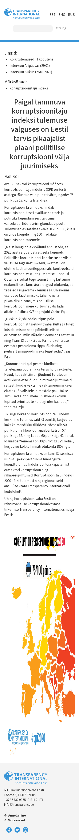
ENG (62, 14)
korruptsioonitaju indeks (29, 88)
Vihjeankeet (16, 820)
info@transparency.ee (19, 805)
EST (53, 14)
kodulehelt (12, 491)
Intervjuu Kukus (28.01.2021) (31, 72)
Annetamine (17, 815)
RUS (71, 14)
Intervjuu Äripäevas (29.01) (30, 65)
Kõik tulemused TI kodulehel (32, 59)
